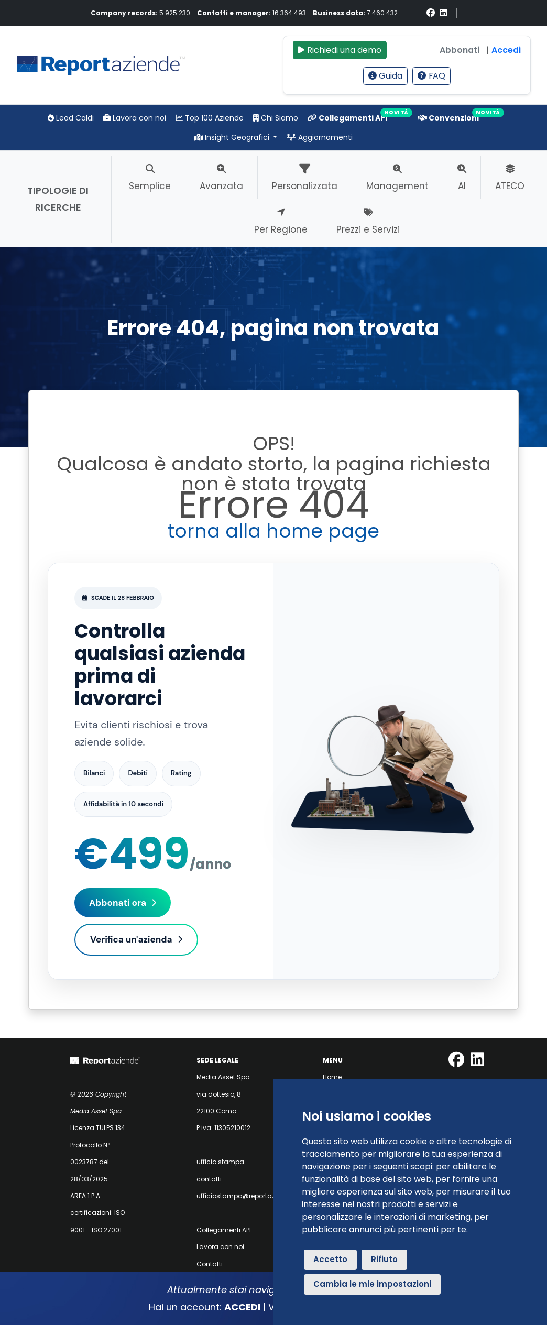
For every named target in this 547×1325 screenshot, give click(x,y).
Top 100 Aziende (210, 118)
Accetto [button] (330, 1259)
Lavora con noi (134, 118)
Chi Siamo (275, 118)
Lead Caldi (71, 118)
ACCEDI (242, 1306)
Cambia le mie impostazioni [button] (372, 1283)
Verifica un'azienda (136, 939)
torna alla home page (273, 531)
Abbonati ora (122, 902)
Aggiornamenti (320, 137)
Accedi (506, 50)
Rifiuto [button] (384, 1259)
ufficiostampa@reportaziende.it (247, 1195)
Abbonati (459, 50)
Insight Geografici (232, 137)
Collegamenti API (347, 118)
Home (332, 1076)
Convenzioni (448, 118)
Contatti (209, 1264)
